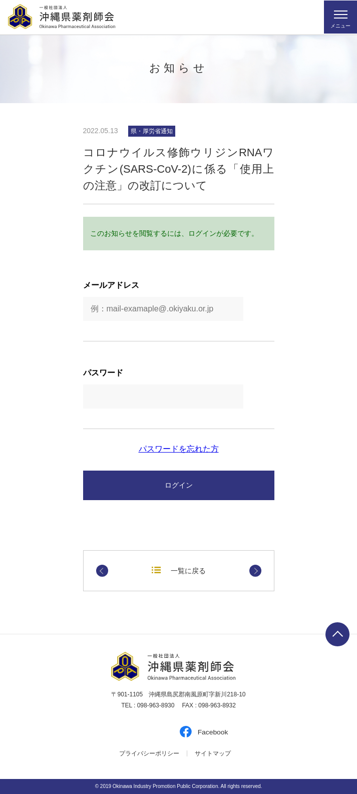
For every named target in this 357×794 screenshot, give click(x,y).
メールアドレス (111, 285)
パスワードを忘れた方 (179, 449)
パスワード (103, 373)
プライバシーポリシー (149, 753)
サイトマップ (213, 753)
